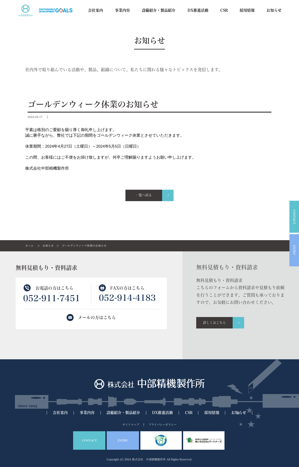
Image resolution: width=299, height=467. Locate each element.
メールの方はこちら (97, 317)
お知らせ (48, 245)
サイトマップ (130, 424)
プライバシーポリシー (163, 424)
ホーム (29, 245)
